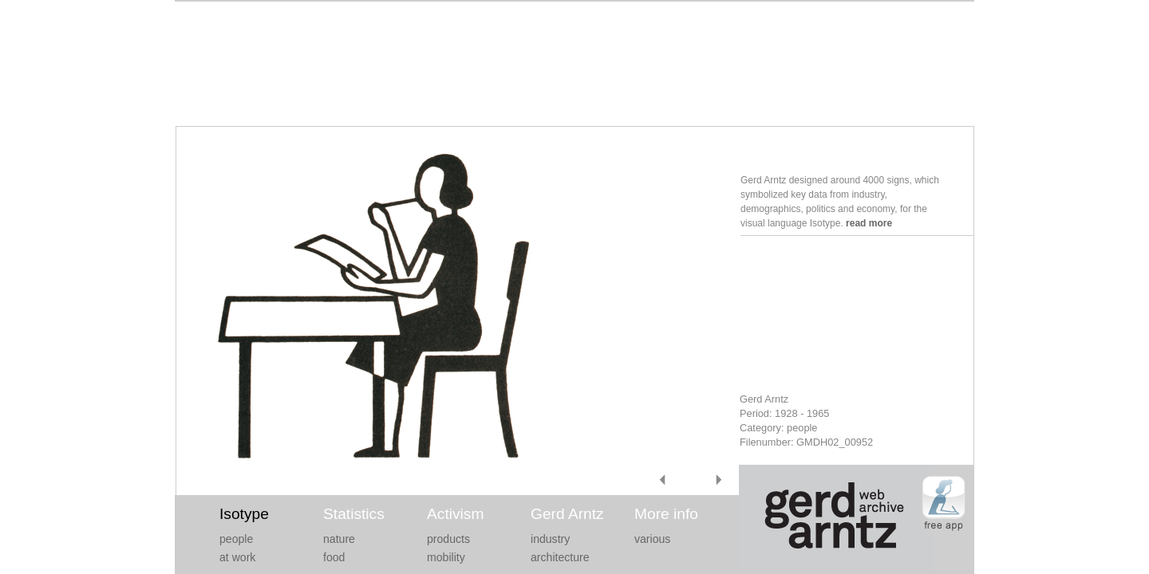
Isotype (244, 513)
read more (869, 223)
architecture (560, 557)
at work (237, 557)
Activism (455, 513)
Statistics (354, 513)
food (334, 557)
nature (339, 539)
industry (550, 539)
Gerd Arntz (567, 513)
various (652, 539)
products (448, 539)
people (236, 539)
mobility (446, 557)
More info (666, 513)
